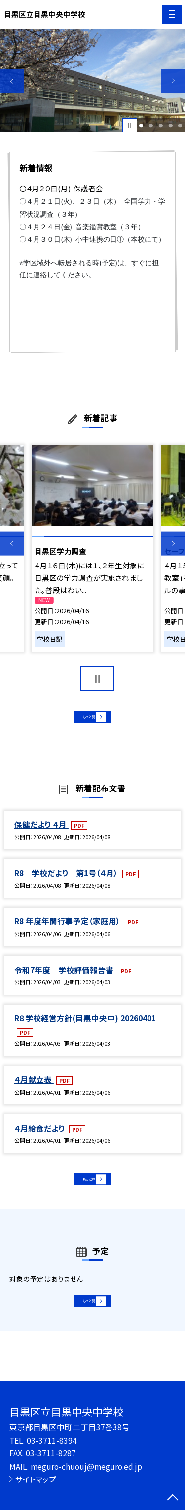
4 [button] (170, 125)
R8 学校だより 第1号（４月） (67, 882)
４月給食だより (40, 1137)
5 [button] (180, 125)
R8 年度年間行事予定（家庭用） (68, 930)
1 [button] (141, 125)
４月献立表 (34, 1088)
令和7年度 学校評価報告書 (64, 978)
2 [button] (150, 125)
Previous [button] (12, 81)
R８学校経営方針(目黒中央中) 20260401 (85, 1027)
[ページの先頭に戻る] (172, 1498)
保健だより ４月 (41, 833)
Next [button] (173, 81)
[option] (92, 81)
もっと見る (87, 720)
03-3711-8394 (52, 1440)
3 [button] (160, 125)
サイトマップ (35, 1479)
